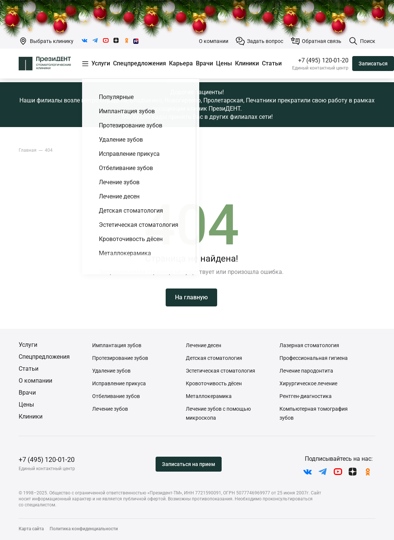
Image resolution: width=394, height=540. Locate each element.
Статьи (272, 63)
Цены (224, 63)
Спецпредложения (139, 63)
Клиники (247, 63)
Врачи (204, 63)
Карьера (181, 63)
